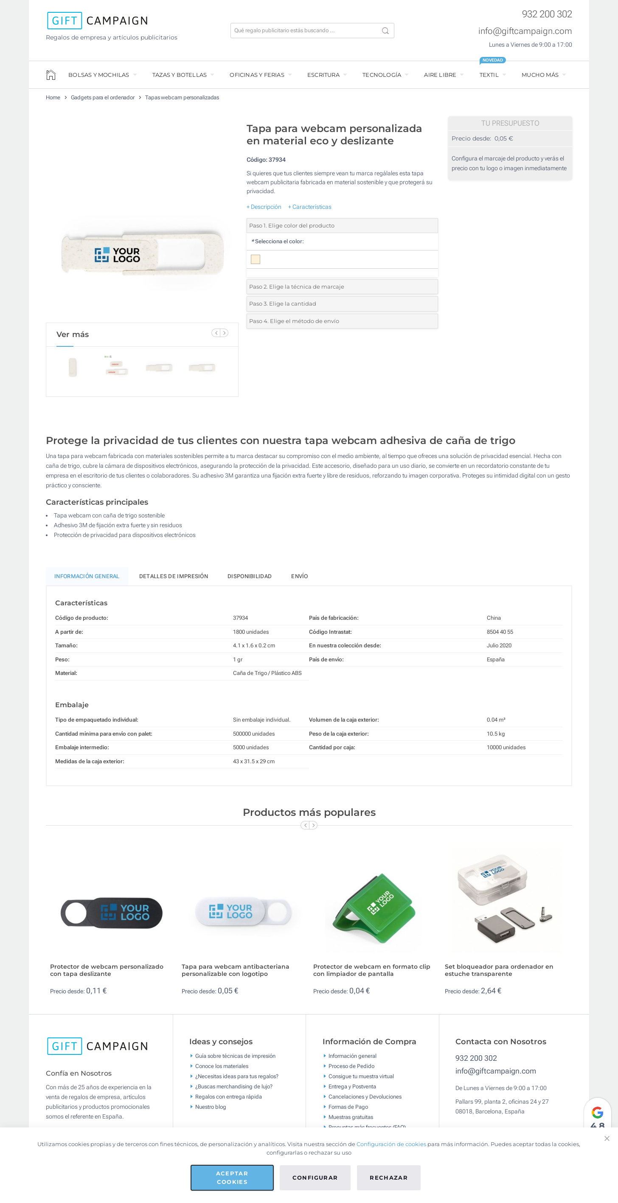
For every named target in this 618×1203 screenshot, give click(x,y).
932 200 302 (547, 14)
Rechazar (389, 1177)
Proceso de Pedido (351, 1069)
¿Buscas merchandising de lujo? (233, 1090)
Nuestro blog (210, 1110)
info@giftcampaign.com (525, 31)
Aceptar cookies (232, 1177)
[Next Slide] (224, 333)
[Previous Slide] (215, 333)
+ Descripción (264, 206)
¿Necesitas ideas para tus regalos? (236, 1080)
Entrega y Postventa (352, 1090)
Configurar (315, 1177)
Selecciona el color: (277, 241)
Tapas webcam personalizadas (182, 97)
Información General (87, 580)
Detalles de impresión (173, 580)
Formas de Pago (348, 1110)
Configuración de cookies (391, 1144)
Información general (352, 1059)
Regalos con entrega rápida (228, 1100)
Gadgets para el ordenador (103, 97)
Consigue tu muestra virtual (361, 1080)
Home (53, 97)
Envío (299, 580)
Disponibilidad (250, 580)
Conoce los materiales (221, 1069)
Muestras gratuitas (351, 1120)
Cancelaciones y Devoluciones (365, 1100)
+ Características (309, 206)
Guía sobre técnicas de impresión (235, 1059)
